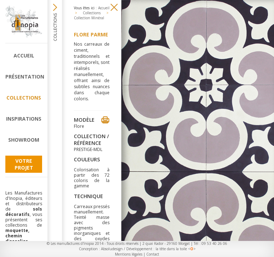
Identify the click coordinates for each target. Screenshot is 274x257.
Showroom (23, 139)
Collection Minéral (89, 17)
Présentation (23, 76)
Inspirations (23, 118)
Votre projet (24, 164)
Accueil (24, 55)
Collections (23, 97)
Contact (152, 254)
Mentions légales (128, 254)
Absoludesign (112, 248)
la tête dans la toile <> (176, 248)
